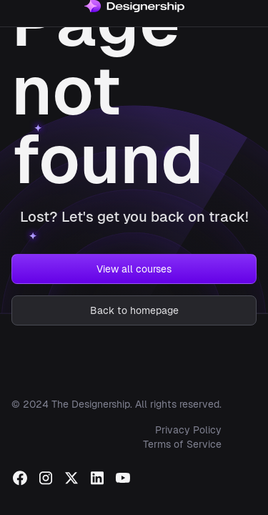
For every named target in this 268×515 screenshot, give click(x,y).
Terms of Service (182, 444)
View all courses (134, 269)
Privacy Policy (188, 430)
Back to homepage (134, 310)
